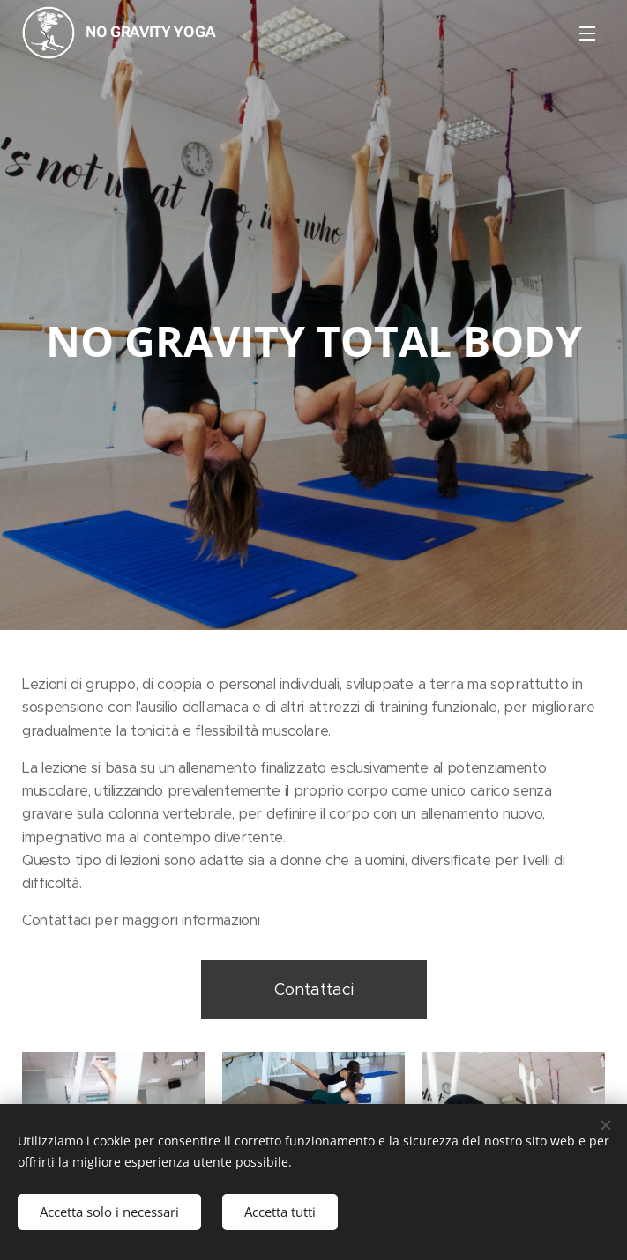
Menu (587, 33)
